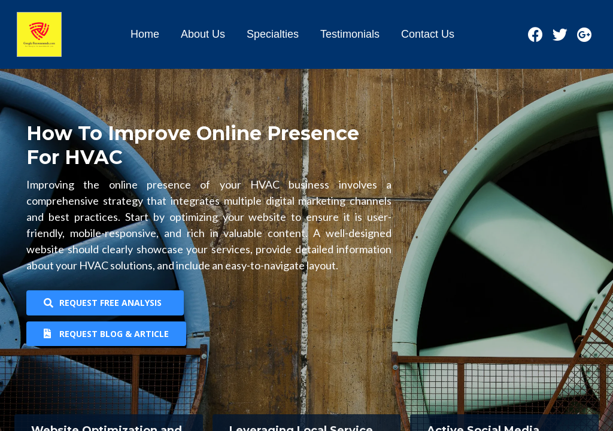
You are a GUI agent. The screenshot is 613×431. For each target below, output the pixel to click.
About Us (203, 34)
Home (145, 34)
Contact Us (427, 34)
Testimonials (350, 34)
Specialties (273, 34)
